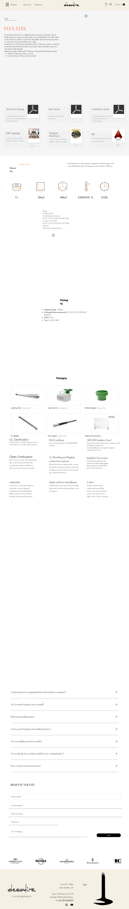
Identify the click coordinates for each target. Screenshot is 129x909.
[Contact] (117, 4)
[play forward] (118, 861)
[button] (106, 4)
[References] (38, 4)
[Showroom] (27, 4)
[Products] (9, 4)
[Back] (10, 18)
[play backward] (9, 861)
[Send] (109, 835)
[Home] (124, 4)
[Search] (111, 4)
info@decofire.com (66, 887)
